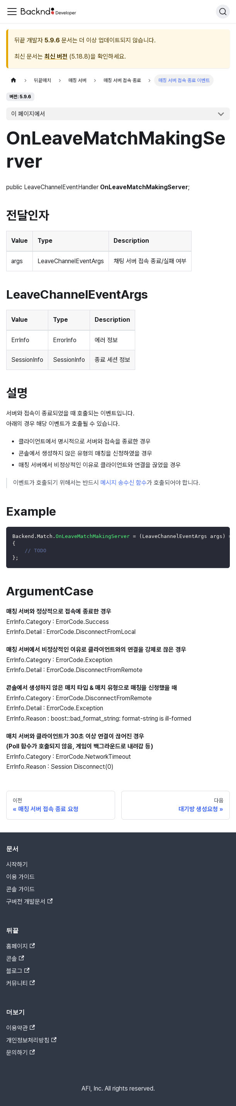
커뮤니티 (20, 983)
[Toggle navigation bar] (12, 11)
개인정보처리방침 (31, 1040)
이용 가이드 (20, 877)
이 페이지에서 (28, 114)
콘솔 (15, 958)
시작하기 (17, 864)
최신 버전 (56, 56)
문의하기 (20, 1052)
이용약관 (20, 1028)
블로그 (17, 971)
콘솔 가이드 (20, 889)
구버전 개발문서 (29, 901)
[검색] (223, 11)
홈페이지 (20, 946)
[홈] (13, 80)
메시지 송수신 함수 (123, 482)
